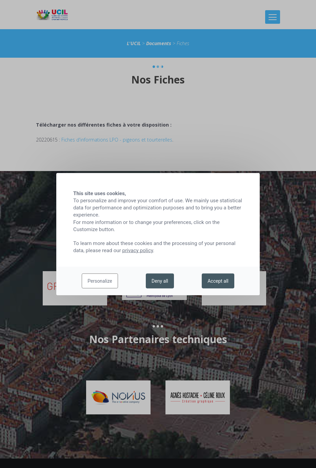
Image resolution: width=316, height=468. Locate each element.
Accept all (218, 281)
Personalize (99, 281)
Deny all (160, 281)
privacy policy (137, 250)
